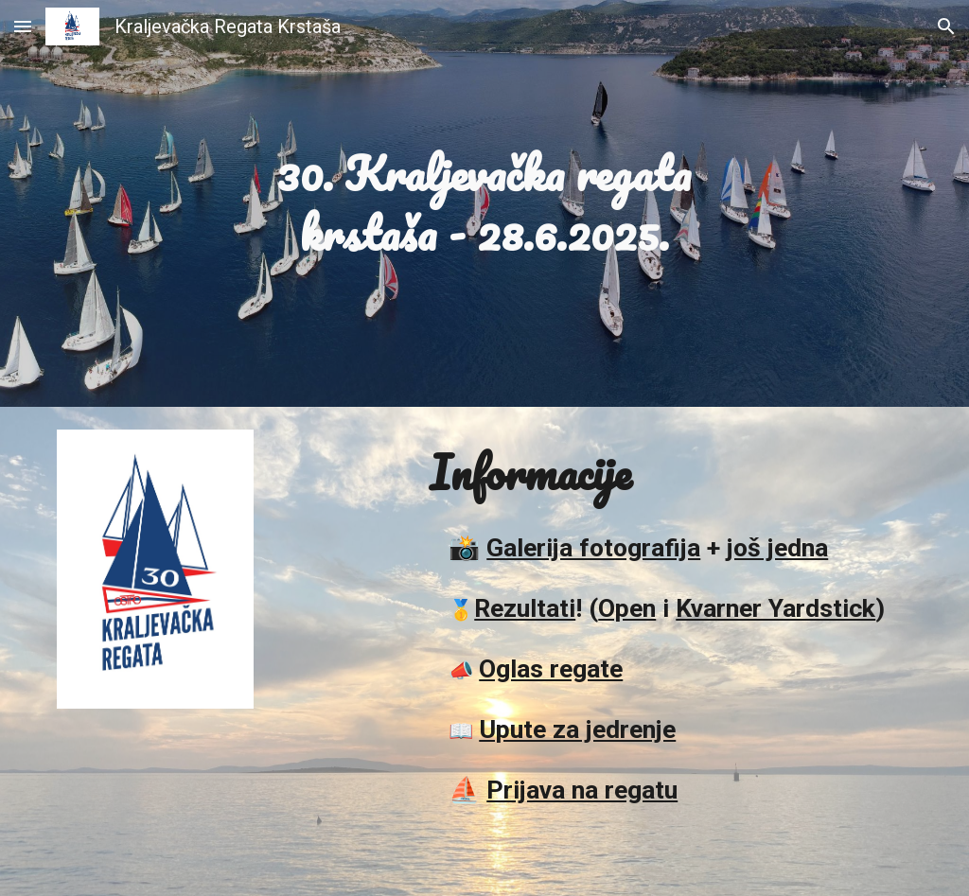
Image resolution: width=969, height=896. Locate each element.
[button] (22, 26)
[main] (484, 203)
